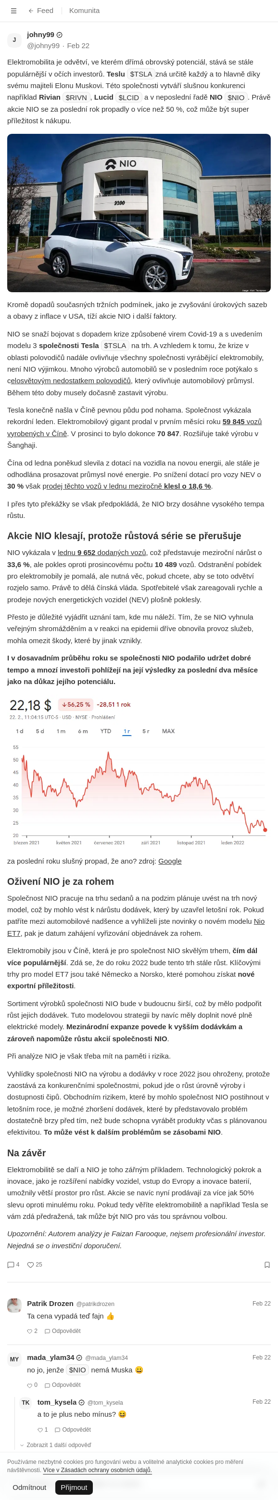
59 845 (234, 421)
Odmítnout (29, 1487)
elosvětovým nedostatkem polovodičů (71, 380)
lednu (67, 552)
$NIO (235, 97)
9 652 (86, 552)
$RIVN (76, 97)
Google (169, 861)
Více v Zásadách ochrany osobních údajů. (97, 1470)
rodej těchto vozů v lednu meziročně (105, 486)
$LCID (129, 97)
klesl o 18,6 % (187, 486)
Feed (40, 10)
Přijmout (74, 1487)
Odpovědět (63, 1331)
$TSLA (141, 74)
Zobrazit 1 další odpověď (55, 1445)
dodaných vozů (120, 552)
